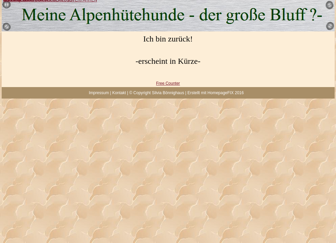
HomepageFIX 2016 (226, 92)
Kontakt (119, 92)
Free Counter (168, 83)
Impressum (99, 92)
